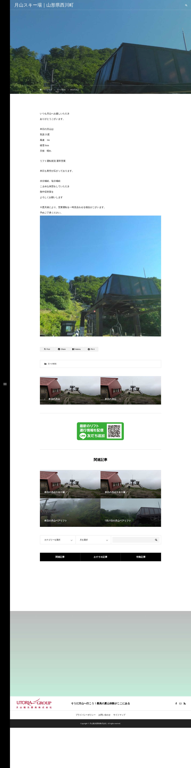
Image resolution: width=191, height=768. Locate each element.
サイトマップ (119, 715)
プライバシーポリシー (86, 715)
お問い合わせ (104, 715)
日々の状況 (52, 364)
